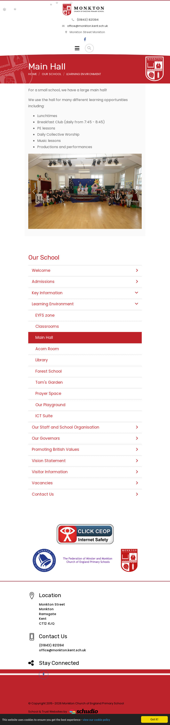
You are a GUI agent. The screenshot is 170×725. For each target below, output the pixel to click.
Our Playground (50, 404)
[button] (34, 191)
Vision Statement (85, 460)
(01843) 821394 (85, 20)
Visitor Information (85, 472)
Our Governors (85, 438)
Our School (51, 74)
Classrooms (47, 326)
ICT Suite (44, 416)
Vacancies (85, 483)
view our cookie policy (96, 720)
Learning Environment (83, 74)
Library (41, 360)
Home (32, 74)
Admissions (85, 281)
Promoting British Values (85, 449)
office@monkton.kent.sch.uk (85, 26)
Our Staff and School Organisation (85, 427)
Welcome (85, 270)
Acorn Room (47, 349)
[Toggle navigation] (77, 48)
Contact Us (85, 494)
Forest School (48, 371)
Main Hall (44, 337)
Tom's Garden (49, 382)
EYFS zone (45, 315)
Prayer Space (48, 393)
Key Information (85, 293)
